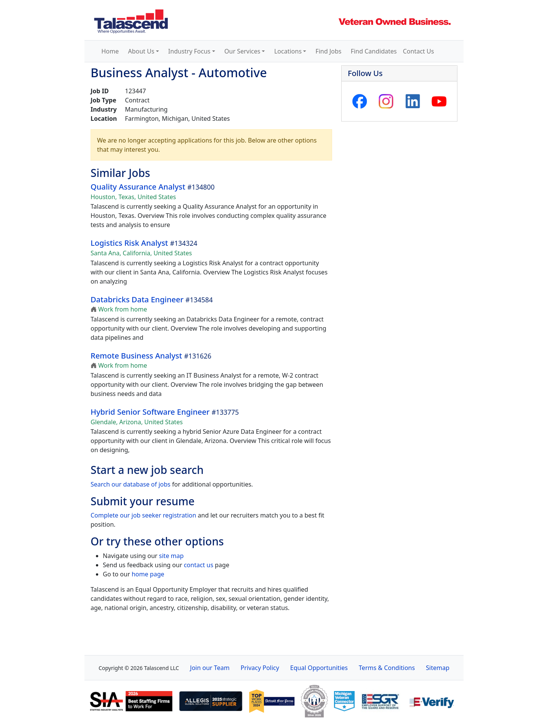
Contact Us (418, 51)
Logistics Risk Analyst (129, 243)
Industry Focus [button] (189, 51)
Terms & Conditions (387, 668)
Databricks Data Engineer (137, 299)
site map (171, 556)
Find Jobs (329, 51)
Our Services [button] (242, 51)
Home (110, 51)
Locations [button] (288, 51)
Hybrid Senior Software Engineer (150, 412)
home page (147, 574)
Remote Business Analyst (136, 355)
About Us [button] (141, 51)
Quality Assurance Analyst (138, 187)
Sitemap (438, 668)
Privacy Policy (259, 668)
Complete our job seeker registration (143, 515)
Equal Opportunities (319, 668)
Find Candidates (374, 51)
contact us (198, 565)
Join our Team (209, 668)
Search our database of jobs (130, 484)
